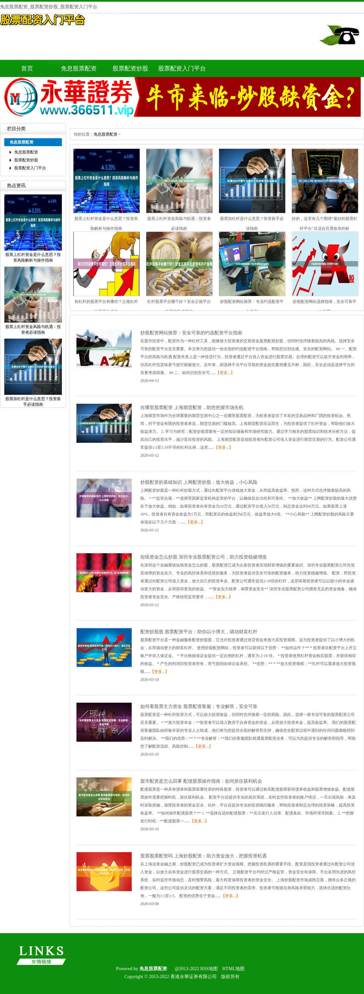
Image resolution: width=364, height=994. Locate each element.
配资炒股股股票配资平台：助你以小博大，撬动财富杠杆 (198, 631)
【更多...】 (225, 372)
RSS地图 (209, 968)
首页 (27, 68)
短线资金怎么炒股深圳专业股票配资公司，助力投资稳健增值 (203, 557)
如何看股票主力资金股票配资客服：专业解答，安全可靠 (198, 706)
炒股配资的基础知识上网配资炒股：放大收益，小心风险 (198, 482)
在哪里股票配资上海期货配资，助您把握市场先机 (192, 407)
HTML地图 (233, 968)
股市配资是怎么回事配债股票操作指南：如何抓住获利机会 (201, 781)
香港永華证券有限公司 (193, 976)
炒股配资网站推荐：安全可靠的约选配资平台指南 (191, 332)
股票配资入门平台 (182, 68)
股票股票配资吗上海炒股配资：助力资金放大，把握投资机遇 (203, 855)
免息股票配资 (79, 68)
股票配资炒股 (130, 68)
